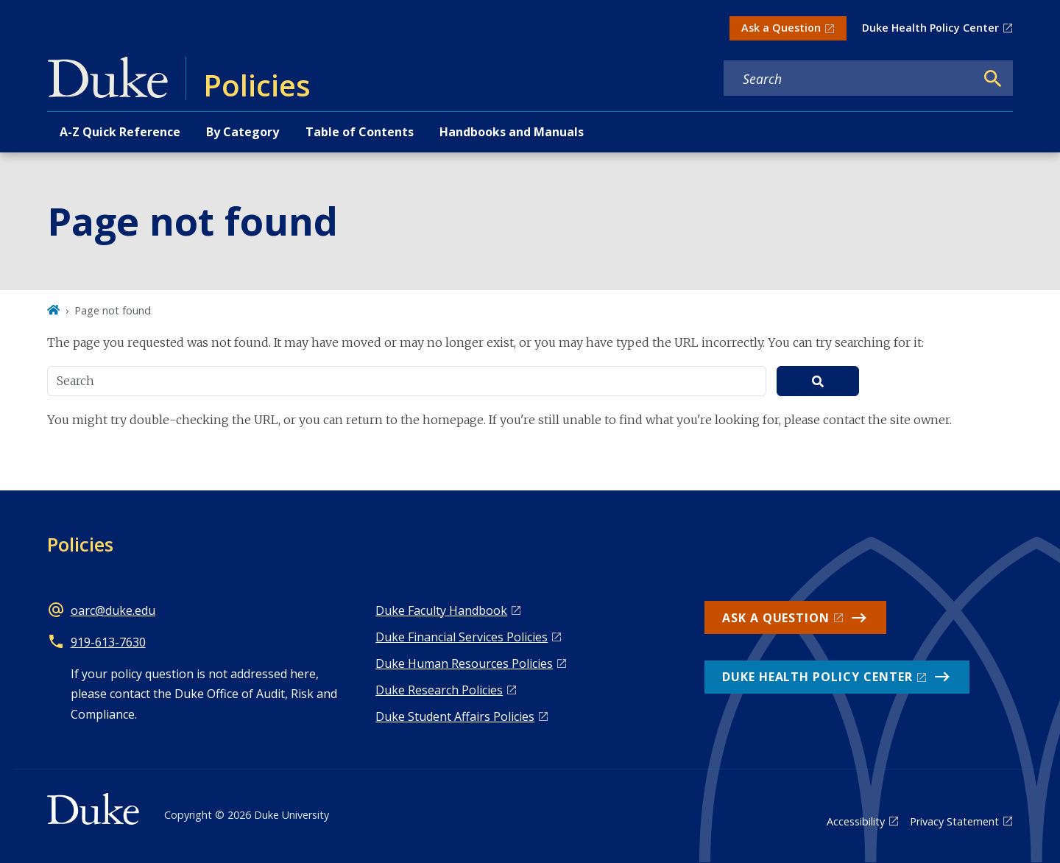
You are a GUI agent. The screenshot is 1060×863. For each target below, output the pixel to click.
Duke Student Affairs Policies (454, 716)
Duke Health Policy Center (930, 28)
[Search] (993, 79)
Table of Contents (359, 132)
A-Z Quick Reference (120, 132)
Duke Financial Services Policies (461, 637)
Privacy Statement (954, 821)
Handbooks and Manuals (511, 132)
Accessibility (856, 821)
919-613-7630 (108, 642)
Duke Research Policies (439, 690)
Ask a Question (781, 28)
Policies (80, 544)
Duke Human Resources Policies (464, 663)
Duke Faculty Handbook (441, 610)
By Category (242, 132)
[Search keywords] (849, 79)
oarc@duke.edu (113, 610)
